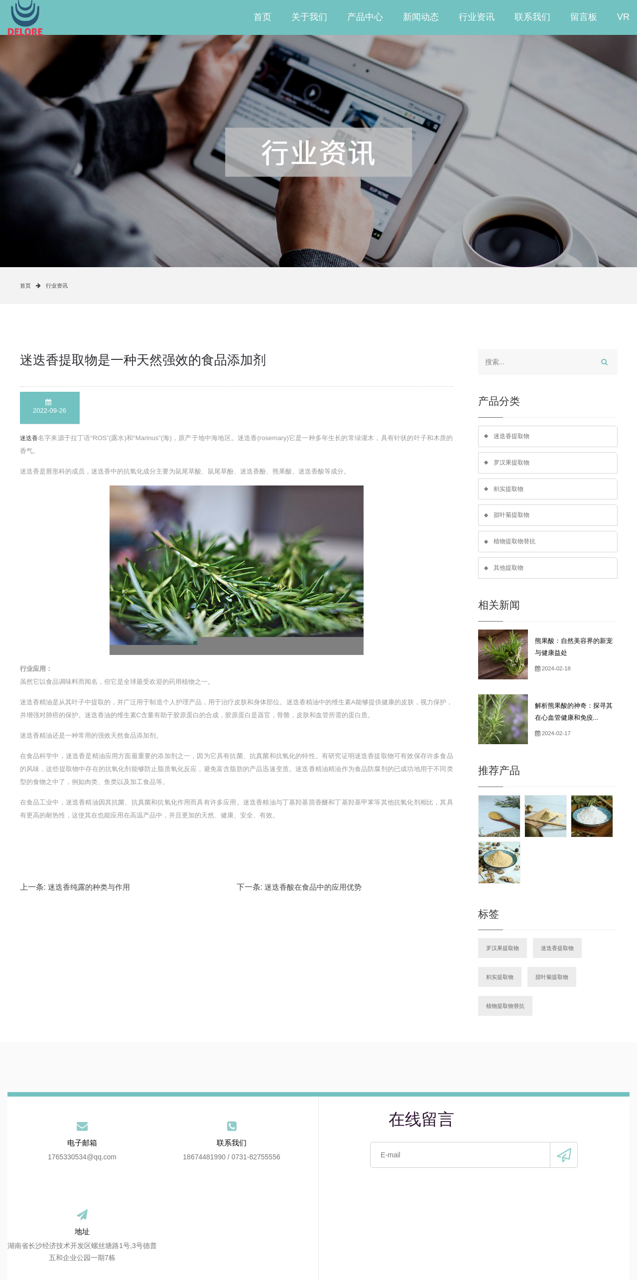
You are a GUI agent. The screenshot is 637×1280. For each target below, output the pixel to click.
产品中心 (365, 17)
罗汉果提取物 (513, 463)
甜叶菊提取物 (513, 517)
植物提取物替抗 (516, 544)
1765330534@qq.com (59, 1164)
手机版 (444, 1265)
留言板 (583, 17)
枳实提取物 (510, 490)
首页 (262, 17)
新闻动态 (421, 17)
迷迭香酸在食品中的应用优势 (313, 887)
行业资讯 (477, 17)
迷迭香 (29, 438)
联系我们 (532, 17)
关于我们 (309, 17)
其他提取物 (510, 571)
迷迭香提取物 (513, 436)
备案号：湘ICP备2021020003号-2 (344, 1265)
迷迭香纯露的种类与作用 (89, 887)
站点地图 (486, 1240)
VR (623, 17)
